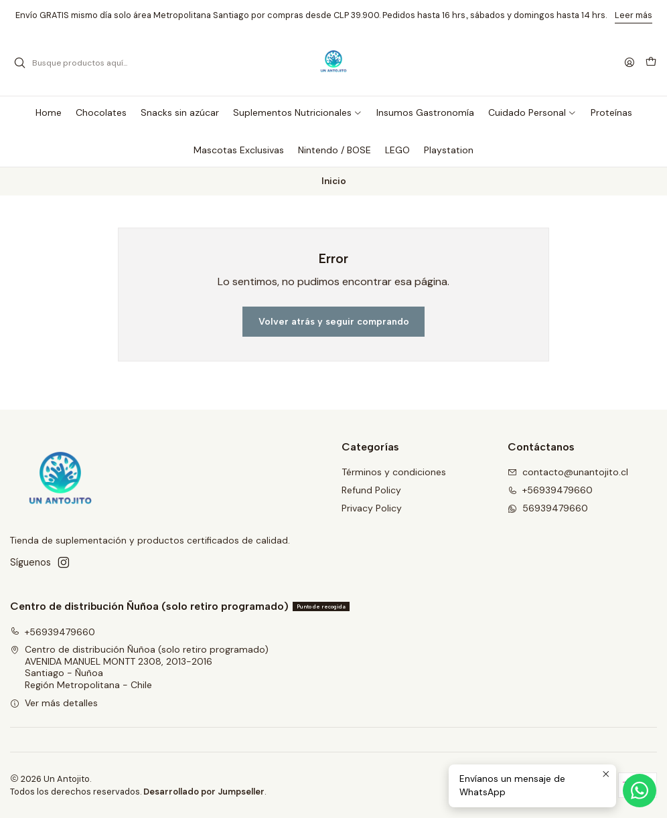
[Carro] (651, 63)
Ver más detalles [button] (54, 703)
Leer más (633, 15)
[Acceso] (629, 63)
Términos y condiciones (394, 472)
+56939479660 (52, 632)
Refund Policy (371, 490)
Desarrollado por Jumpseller (204, 791)
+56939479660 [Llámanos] (550, 490)
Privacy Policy (372, 508)
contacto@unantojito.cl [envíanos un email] (568, 472)
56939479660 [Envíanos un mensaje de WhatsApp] (548, 508)
